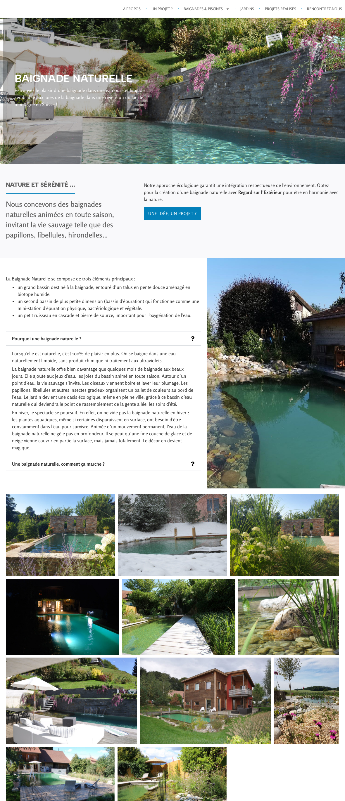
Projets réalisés (280, 10)
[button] (103, 342)
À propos (132, 10)
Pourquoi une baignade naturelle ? (46, 343)
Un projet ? (162, 10)
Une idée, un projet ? (172, 217)
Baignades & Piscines (207, 11)
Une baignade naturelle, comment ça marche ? (58, 468)
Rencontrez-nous (324, 10)
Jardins (247, 10)
